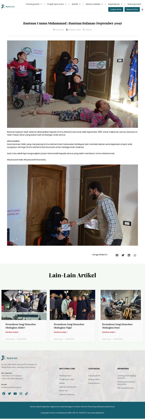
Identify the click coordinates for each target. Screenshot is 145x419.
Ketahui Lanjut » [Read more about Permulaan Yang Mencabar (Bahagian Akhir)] (12, 333)
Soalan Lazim (94, 379)
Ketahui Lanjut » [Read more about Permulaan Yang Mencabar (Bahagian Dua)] (109, 333)
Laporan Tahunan (67, 394)
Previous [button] (127, 240)
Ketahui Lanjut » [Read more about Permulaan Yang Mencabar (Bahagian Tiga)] (60, 333)
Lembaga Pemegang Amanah (126, 377)
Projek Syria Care (56, 4)
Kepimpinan (115, 4)
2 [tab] (16, 239)
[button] (117, 255)
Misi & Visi (63, 391)
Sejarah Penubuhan (68, 387)
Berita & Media (94, 4)
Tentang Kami (34, 4)
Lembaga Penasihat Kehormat (126, 383)
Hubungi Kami (134, 4)
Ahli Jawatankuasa (125, 388)
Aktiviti (76, 4)
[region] (72, 205)
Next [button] (132, 240)
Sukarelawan (94, 383)
